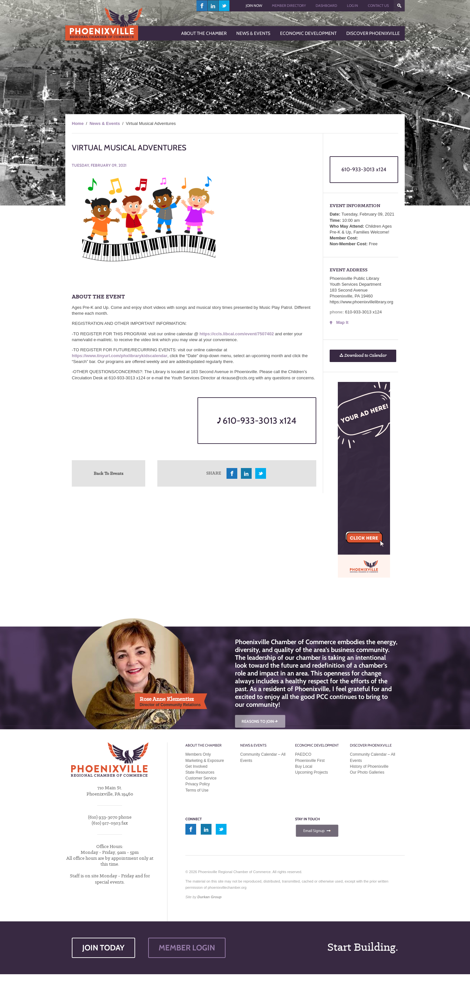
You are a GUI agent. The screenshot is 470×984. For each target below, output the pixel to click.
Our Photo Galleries (367, 772)
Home (78, 123)
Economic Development (317, 745)
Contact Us (378, 5)
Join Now (254, 5)
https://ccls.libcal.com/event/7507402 (236, 333)
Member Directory (289, 5)
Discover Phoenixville (371, 745)
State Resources (199, 772)
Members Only (198, 754)
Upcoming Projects (311, 772)
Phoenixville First (310, 760)
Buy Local (303, 766)
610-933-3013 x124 (256, 420)
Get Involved (196, 766)
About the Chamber (203, 745)
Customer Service (200, 778)
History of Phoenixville (369, 766)
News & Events (104, 123)
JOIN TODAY (103, 947)
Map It (342, 322)
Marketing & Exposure (204, 760)
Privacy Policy (197, 784)
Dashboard (326, 5)
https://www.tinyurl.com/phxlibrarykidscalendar (119, 355)
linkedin (213, 5)
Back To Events (108, 473)
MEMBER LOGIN (187, 947)
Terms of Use (197, 790)
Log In (352, 5)
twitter (224, 5)
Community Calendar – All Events (263, 757)
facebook (202, 5)
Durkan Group (209, 897)
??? (399, 5)
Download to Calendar (362, 355)
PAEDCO (303, 754)
